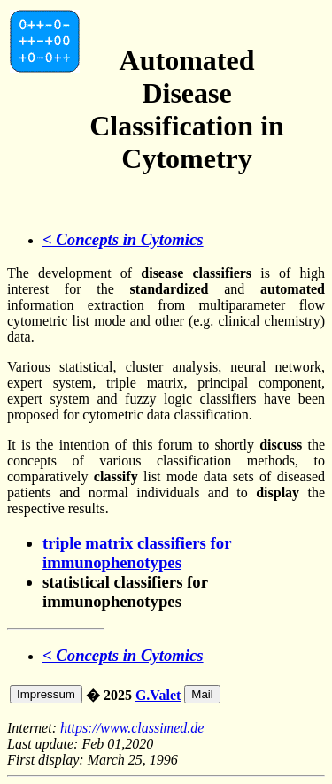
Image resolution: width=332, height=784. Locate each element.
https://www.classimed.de (132, 727)
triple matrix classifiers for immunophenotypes (136, 553)
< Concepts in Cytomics (123, 239)
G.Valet (158, 695)
